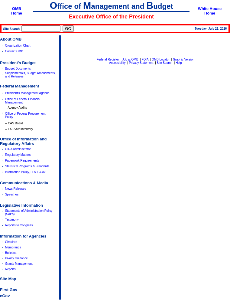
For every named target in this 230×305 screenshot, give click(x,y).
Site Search (165, 62)
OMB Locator (161, 59)
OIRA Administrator (18, 149)
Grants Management (19, 263)
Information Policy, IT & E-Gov (25, 172)
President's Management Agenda (27, 93)
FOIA (144, 59)
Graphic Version (183, 59)
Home (16, 13)
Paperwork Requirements (22, 160)
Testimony (12, 219)
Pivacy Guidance (16, 258)
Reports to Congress (19, 225)
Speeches (11, 194)
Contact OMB (14, 51)
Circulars (11, 242)
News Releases (15, 188)
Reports (10, 269)
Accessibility (117, 62)
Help (179, 62)
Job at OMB (130, 59)
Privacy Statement (141, 62)
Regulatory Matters (18, 154)
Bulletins (11, 252)
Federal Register (108, 59)
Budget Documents (18, 68)
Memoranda (13, 247)
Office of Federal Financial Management (22, 100)
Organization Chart (18, 45)
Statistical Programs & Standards (27, 166)
